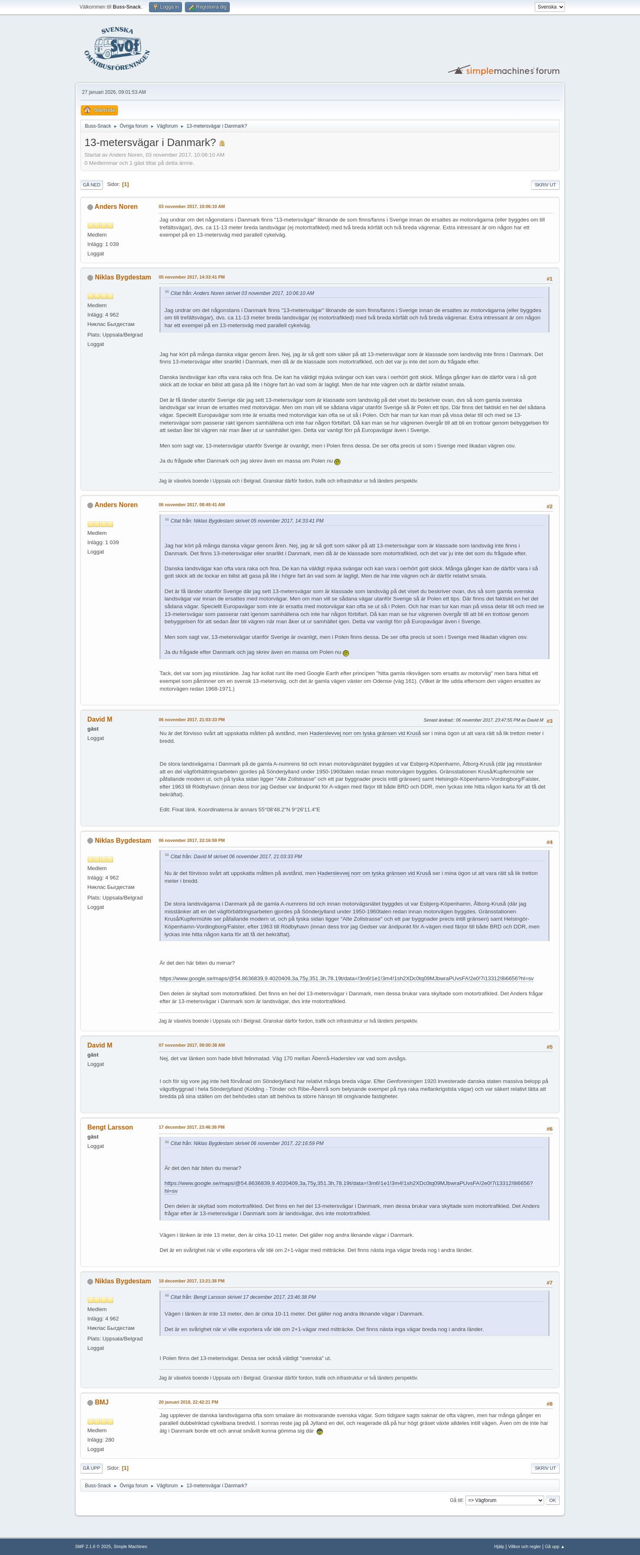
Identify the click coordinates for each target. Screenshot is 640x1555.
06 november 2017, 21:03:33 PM (192, 719)
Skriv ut (545, 184)
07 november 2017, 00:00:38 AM (192, 1045)
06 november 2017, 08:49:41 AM (192, 504)
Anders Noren (116, 206)
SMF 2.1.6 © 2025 (93, 1546)
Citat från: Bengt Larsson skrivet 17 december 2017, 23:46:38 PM (243, 1297)
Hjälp (499, 1546)
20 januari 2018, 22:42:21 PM (188, 1402)
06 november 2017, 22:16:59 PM (192, 840)
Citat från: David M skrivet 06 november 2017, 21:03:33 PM (236, 856)
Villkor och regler (524, 1546)
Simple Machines (130, 1546)
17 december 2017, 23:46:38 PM (191, 1127)
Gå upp (91, 1468)
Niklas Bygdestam (123, 277)
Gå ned (91, 184)
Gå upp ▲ (555, 1546)
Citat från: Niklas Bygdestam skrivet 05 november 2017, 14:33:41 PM (247, 521)
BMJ (102, 1402)
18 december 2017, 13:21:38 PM (191, 1280)
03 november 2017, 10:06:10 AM (192, 206)
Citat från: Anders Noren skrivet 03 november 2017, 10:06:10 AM (242, 293)
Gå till (456, 1500)
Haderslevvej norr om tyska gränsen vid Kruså (365, 733)
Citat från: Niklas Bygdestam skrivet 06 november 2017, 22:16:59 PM (247, 1143)
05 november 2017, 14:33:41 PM (192, 277)
